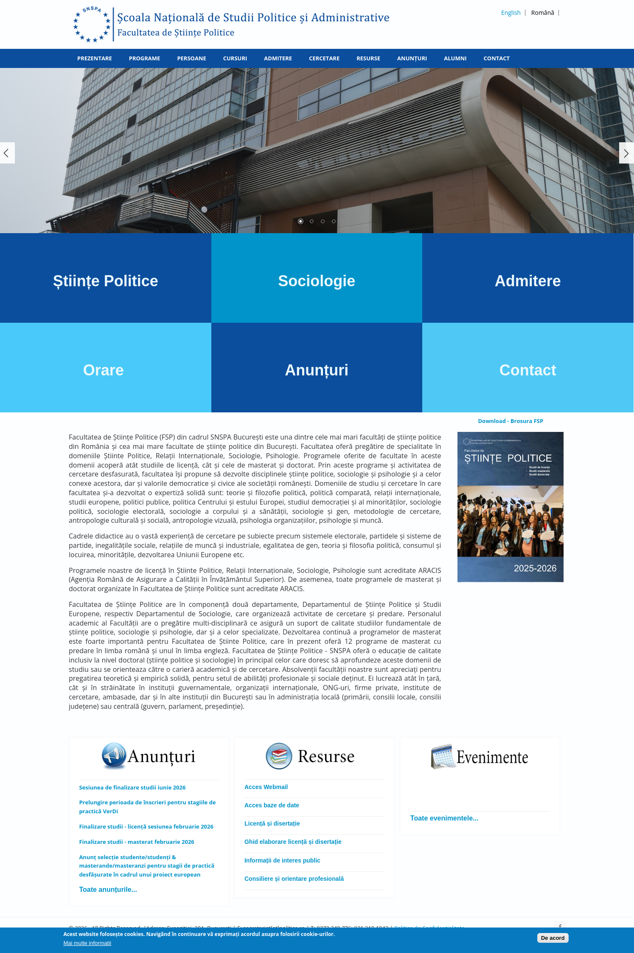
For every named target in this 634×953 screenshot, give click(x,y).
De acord (553, 939)
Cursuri (235, 58)
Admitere (278, 58)
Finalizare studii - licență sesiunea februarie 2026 (146, 826)
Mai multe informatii (87, 944)
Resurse (368, 58)
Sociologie (316, 281)
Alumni (455, 58)
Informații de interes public (282, 860)
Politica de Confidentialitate (429, 928)
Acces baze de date (271, 805)
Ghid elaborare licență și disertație (293, 841)
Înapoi (7, 153)
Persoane (191, 58)
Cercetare (324, 58)
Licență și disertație (272, 823)
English (511, 12)
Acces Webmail (266, 787)
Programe (144, 58)
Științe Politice (105, 281)
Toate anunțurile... (108, 889)
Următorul (626, 153)
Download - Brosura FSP (510, 421)
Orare (105, 370)
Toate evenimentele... (444, 818)
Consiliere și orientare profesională (294, 878)
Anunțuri (412, 58)
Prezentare (94, 58)
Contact (497, 58)
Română (542, 12)
